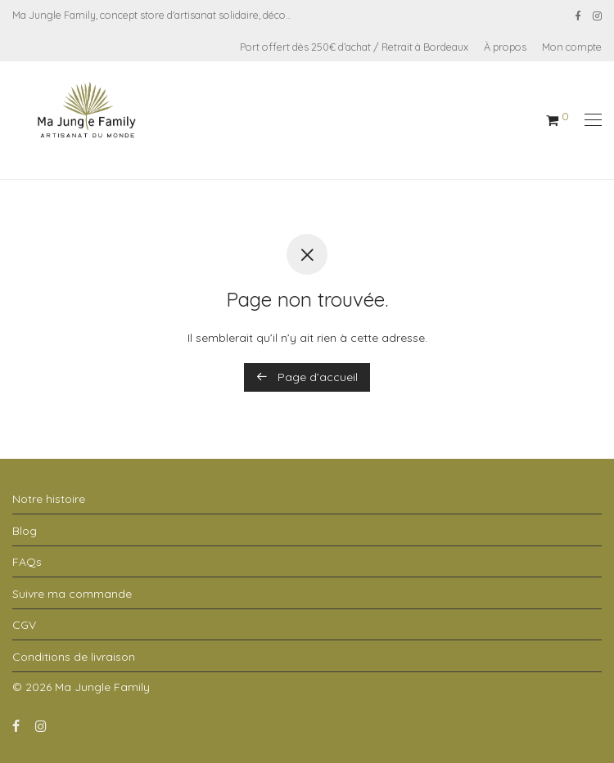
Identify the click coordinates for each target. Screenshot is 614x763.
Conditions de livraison (73, 656)
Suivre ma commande (72, 593)
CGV (24, 624)
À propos (505, 47)
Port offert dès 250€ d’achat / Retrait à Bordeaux (354, 47)
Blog (24, 530)
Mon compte (572, 47)
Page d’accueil (307, 377)
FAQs (27, 561)
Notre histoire (48, 498)
